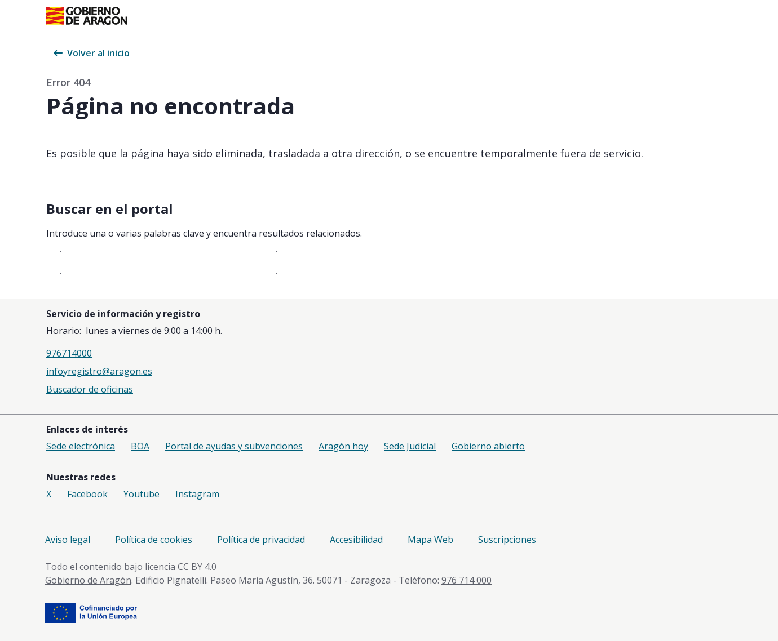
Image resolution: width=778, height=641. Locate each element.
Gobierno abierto (488, 446)
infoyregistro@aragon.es (99, 371)
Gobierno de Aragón (88, 580)
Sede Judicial (410, 446)
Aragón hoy (343, 446)
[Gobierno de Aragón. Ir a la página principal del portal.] (86, 16)
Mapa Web (430, 539)
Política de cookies (153, 539)
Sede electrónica (80, 446)
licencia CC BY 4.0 (180, 566)
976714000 (69, 353)
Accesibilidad (356, 539)
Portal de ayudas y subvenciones (234, 446)
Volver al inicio (92, 53)
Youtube (141, 494)
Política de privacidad (261, 539)
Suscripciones (507, 539)
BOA (140, 446)
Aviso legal (67, 539)
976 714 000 (466, 580)
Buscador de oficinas (89, 389)
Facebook (87, 494)
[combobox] (168, 262)
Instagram (197, 494)
